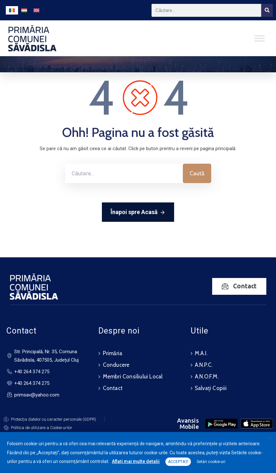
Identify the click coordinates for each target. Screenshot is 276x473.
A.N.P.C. (204, 365)
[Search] (267, 10)
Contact (113, 388)
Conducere (116, 365)
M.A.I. (201, 353)
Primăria (113, 353)
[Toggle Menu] (259, 38)
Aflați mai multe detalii (136, 461)
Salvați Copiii (211, 388)
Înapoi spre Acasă (138, 212)
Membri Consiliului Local (133, 376)
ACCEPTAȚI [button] (178, 461)
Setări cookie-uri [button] (211, 461)
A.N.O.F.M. (207, 376)
